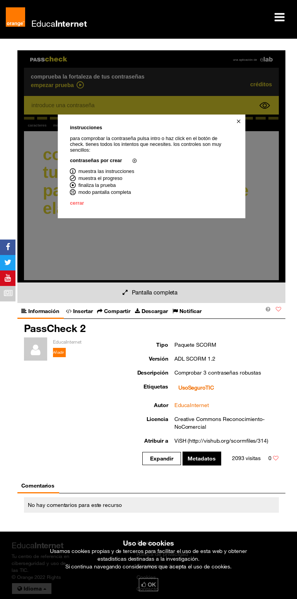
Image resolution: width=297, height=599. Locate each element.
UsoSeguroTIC (196, 387)
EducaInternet (191, 405)
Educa (59, 23)
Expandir (161, 458)
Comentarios (38, 485)
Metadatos (202, 458)
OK (148, 584)
